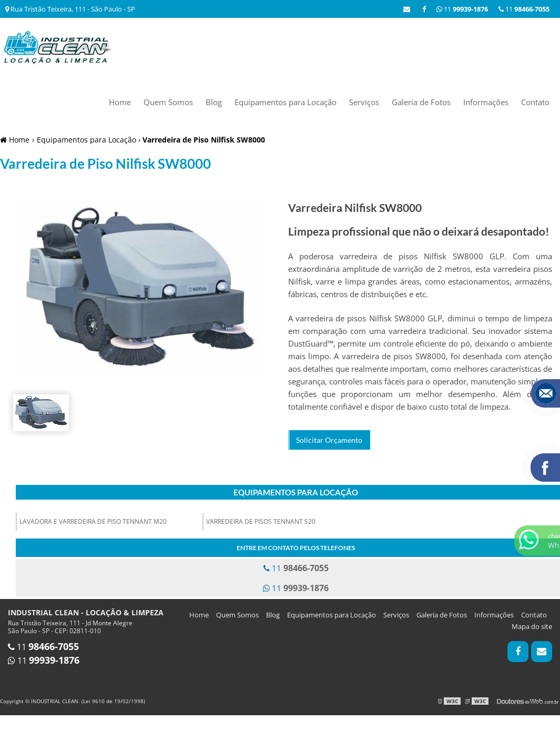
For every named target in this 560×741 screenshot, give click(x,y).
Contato (535, 102)
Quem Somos (168, 102)
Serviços (364, 102)
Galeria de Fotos (421, 102)
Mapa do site (532, 626)
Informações (485, 102)
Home (120, 102)
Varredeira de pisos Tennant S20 (260, 521)
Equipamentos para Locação (286, 102)
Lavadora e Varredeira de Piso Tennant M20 (93, 521)
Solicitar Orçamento (329, 439)
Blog (214, 102)
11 (523, 9)
